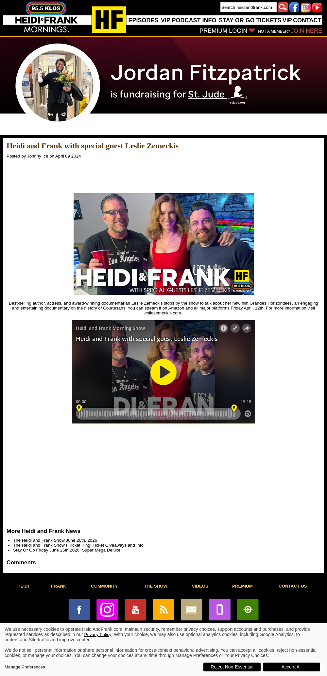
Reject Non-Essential (232, 666)
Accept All (291, 666)
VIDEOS (200, 586)
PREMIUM (242, 586)
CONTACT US (293, 586)
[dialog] (163, 649)
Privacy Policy (98, 634)
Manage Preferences (25, 667)
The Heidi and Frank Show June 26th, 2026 (55, 540)
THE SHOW (155, 586)
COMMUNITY (104, 586)
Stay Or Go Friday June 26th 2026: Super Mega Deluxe (66, 550)
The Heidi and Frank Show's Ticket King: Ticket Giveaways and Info (78, 545)
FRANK (58, 586)
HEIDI (23, 586)
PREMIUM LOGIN (223, 31)
